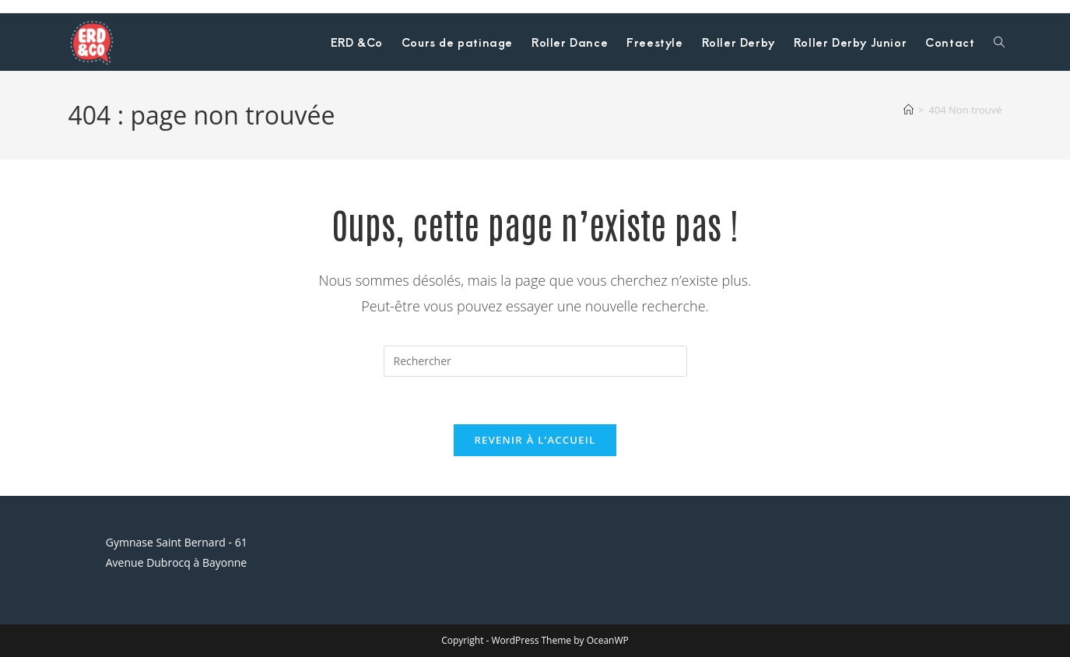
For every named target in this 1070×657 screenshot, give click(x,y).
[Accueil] (908, 110)
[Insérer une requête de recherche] (535, 361)
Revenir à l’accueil (534, 440)
